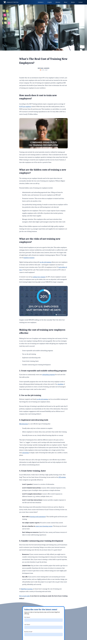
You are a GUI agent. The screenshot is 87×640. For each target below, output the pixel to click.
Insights (50, 2)
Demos (73, 2)
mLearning (25, 453)
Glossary (58, 2)
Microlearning (23, 424)
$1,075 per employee (25, 106)
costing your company (39, 277)
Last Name (27, 624)
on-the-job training (45, 262)
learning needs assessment (38, 516)
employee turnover (28, 258)
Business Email (28, 631)
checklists (60, 384)
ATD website (62, 477)
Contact (81, 2)
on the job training (42, 399)
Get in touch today (24, 596)
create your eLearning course (43, 526)
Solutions (41, 2)
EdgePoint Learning (26, 589)
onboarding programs (48, 374)
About (65, 2)
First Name (27, 617)
